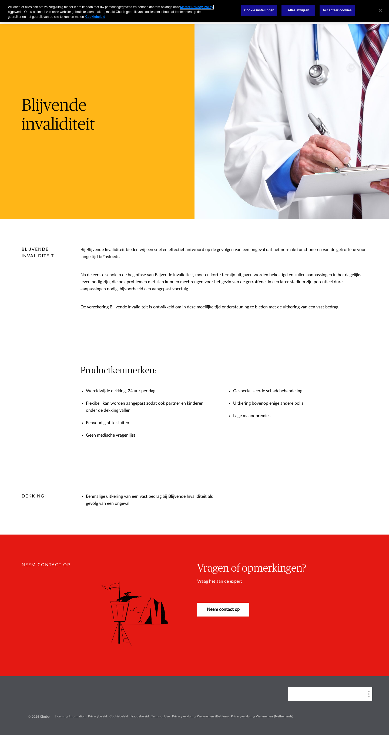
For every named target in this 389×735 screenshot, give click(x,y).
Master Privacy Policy (196, 7)
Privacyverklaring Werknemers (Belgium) (200, 716)
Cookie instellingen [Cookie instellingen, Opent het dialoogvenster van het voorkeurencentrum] (259, 10)
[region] (194, 11)
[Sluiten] (380, 10)
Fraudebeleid (139, 716)
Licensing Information (70, 716)
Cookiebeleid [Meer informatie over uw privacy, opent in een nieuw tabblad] (95, 17)
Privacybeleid (97, 716)
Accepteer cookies (337, 10)
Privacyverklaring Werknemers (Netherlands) (262, 716)
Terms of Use (160, 716)
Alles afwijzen (298, 10)
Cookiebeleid (118, 716)
